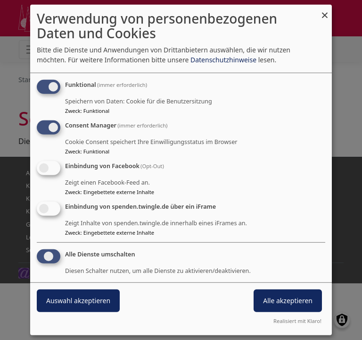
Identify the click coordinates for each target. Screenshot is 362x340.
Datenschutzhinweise (223, 59)
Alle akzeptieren (288, 300)
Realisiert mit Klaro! (297, 320)
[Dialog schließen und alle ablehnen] (325, 11)
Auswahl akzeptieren (78, 300)
